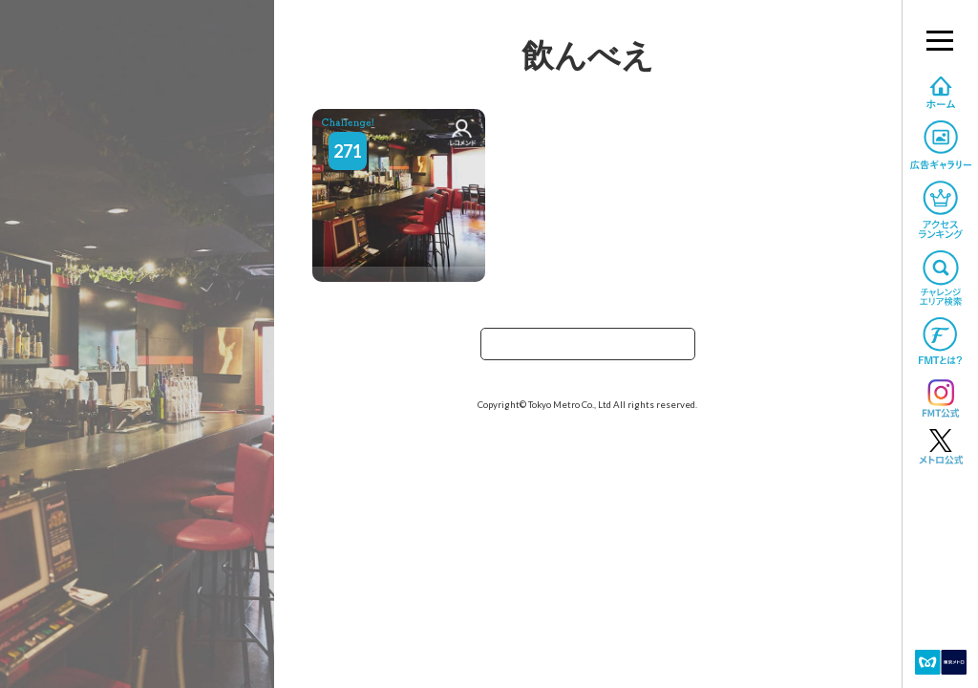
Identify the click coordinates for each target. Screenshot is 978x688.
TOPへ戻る (587, 350)
